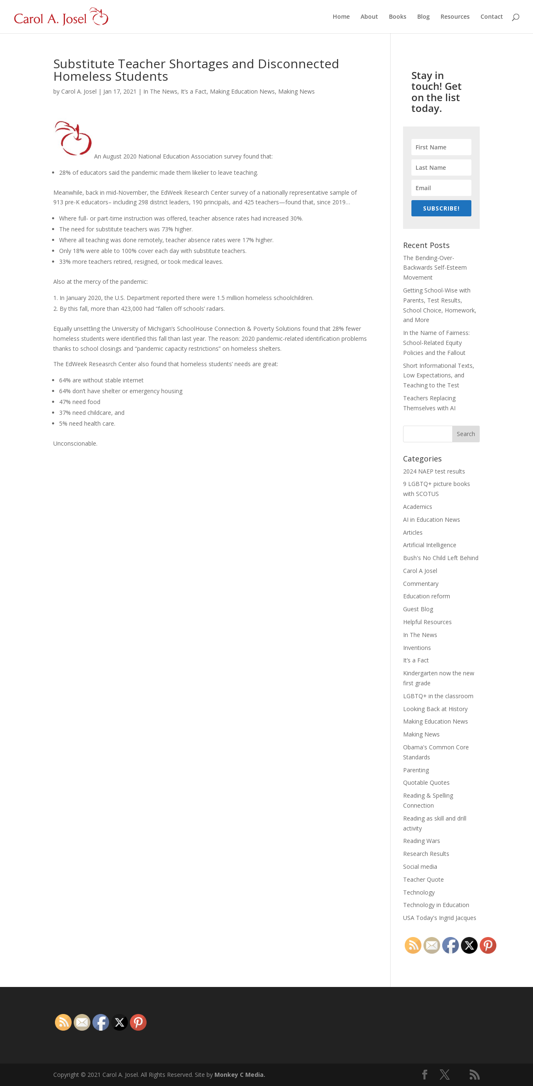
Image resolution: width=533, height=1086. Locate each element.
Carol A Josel (420, 571)
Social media (420, 866)
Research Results (426, 854)
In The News (160, 91)
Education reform (426, 596)
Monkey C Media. (239, 1075)
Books (397, 17)
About (369, 17)
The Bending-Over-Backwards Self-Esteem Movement (435, 268)
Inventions (417, 648)
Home (341, 17)
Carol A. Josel (79, 91)
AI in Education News (431, 519)
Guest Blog (418, 609)
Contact (492, 17)
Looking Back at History (435, 709)
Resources (455, 17)
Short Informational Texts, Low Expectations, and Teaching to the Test (438, 375)
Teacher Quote (423, 879)
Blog (423, 17)
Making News (296, 91)
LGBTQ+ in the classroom (438, 696)
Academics (417, 507)
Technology (419, 892)
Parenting (416, 770)
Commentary (420, 584)
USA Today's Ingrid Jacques (439, 918)
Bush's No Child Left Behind (440, 558)
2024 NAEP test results (434, 471)
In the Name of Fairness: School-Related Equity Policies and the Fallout (436, 343)
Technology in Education (436, 905)
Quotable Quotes (426, 782)
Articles (413, 532)
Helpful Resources (427, 622)
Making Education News (242, 91)
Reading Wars (421, 841)
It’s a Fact (194, 91)
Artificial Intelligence (429, 545)
